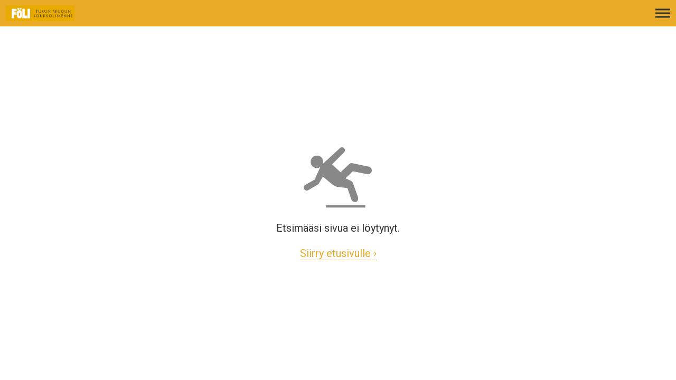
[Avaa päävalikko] (662, 18)
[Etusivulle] (61, 18)
